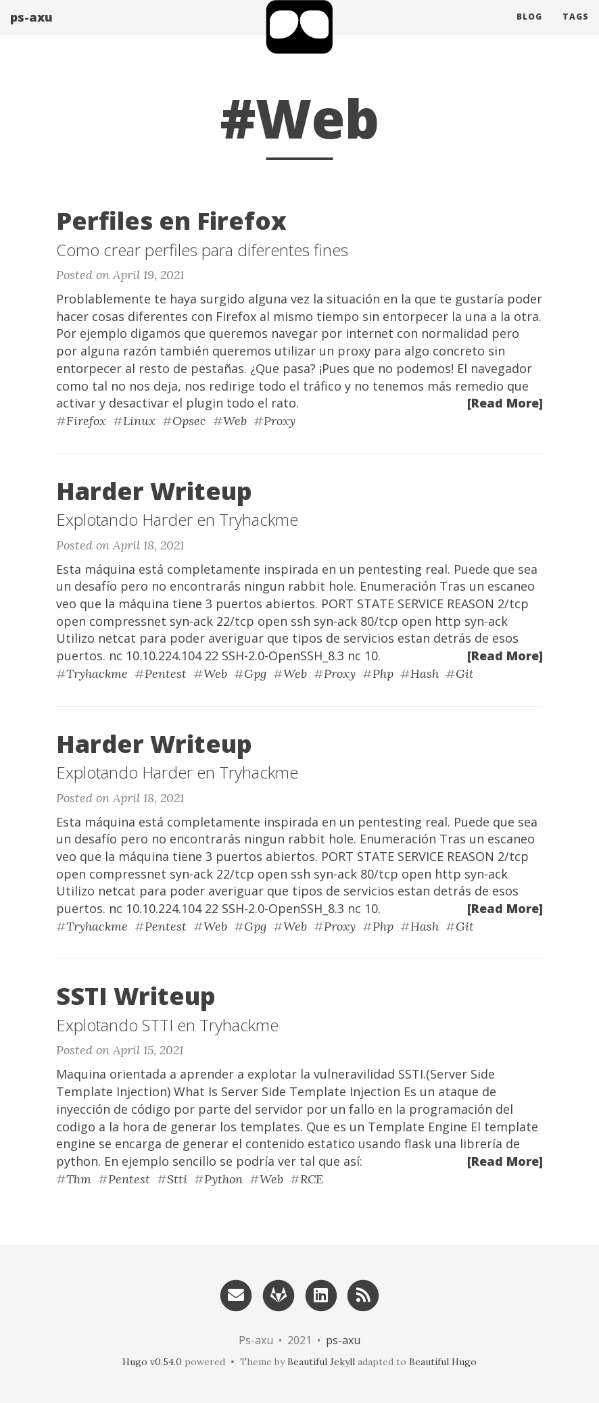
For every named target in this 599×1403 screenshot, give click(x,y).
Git (465, 673)
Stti (177, 1179)
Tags (575, 30)
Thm (78, 1179)
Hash (424, 673)
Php (383, 673)
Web (235, 420)
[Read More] (505, 403)
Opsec (189, 420)
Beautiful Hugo (443, 1362)
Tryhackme (97, 673)
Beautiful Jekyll (321, 1362)
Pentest (166, 673)
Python (223, 1179)
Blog (529, 30)
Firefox (86, 420)
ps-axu (31, 30)
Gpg (255, 673)
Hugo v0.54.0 (152, 1362)
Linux (139, 420)
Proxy (279, 420)
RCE (311, 1179)
